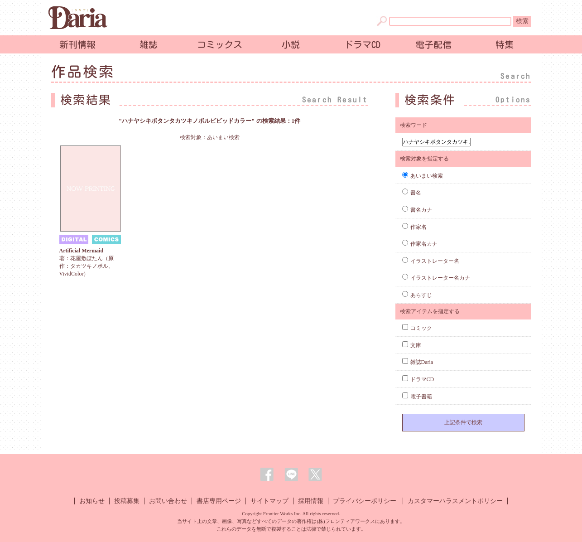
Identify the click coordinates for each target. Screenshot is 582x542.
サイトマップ (269, 501)
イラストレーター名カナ (436, 278)
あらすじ (417, 295)
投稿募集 (126, 501)
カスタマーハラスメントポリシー (455, 501)
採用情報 (310, 501)
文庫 (411, 345)
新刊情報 (77, 44)
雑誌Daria (417, 362)
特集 (504, 44)
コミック (417, 328)
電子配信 (433, 44)
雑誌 (148, 44)
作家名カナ (420, 244)
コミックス (219, 44)
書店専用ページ (219, 501)
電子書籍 (417, 396)
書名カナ (417, 210)
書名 (411, 192)
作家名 (414, 227)
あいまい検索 (422, 176)
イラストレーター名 (430, 261)
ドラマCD (362, 44)
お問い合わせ (168, 501)
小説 (291, 44)
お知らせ (92, 501)
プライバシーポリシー (364, 501)
